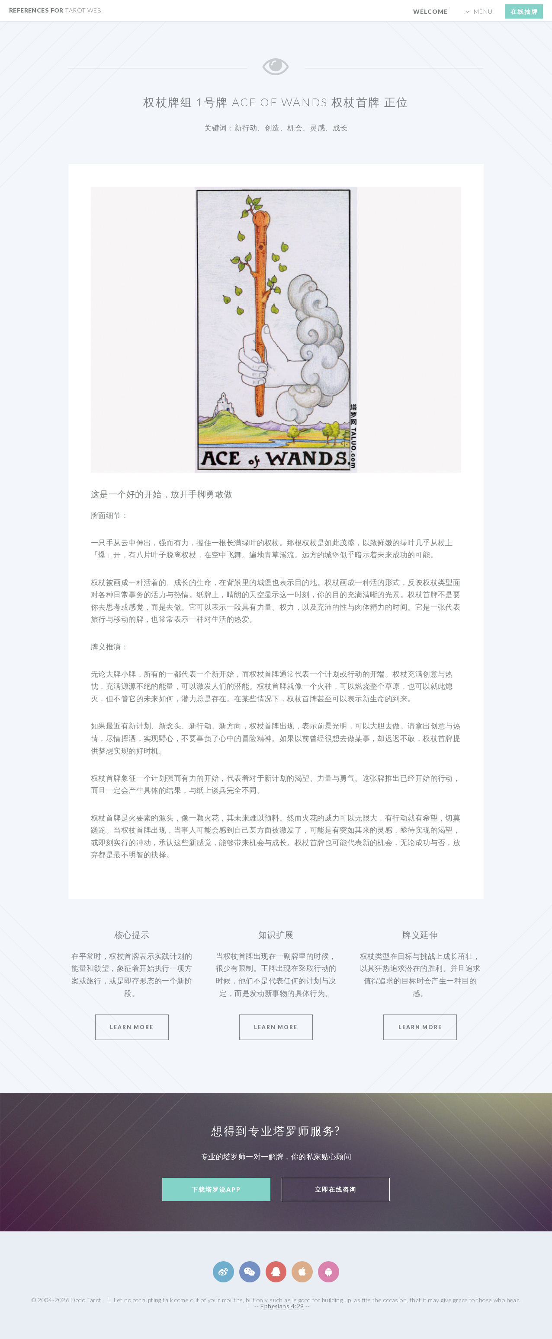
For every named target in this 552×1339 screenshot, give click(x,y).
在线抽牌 (524, 11)
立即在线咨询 (335, 1189)
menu (483, 11)
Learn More (132, 1027)
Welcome (430, 11)
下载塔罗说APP (216, 1189)
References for (55, 10)
